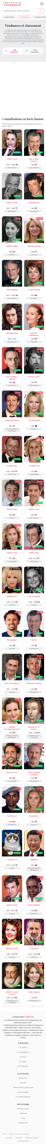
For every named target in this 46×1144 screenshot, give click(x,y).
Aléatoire (23, 1113)
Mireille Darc (12, 596)
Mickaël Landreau (34, 683)
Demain (23, 1083)
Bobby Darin (34, 552)
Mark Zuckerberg (12, 420)
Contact (9, 1138)
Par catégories (23, 1052)
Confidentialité (23, 1141)
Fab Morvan (12, 816)
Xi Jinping (34, 859)
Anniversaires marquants (23, 1087)
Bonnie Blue (34, 816)
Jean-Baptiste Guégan (12, 377)
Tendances (23, 17)
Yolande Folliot (12, 246)
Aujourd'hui (8, 17)
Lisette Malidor (34, 905)
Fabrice (34, 640)
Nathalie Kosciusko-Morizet (12, 728)
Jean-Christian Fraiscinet (34, 773)
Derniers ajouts (23, 1109)
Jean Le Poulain (34, 596)
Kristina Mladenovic (34, 334)
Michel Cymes (34, 509)
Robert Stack (12, 905)
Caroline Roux (34, 465)
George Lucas (34, 376)
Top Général (32, 51)
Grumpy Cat (12, 859)
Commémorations (23, 1097)
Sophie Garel (12, 159)
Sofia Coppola (34, 992)
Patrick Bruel (34, 202)
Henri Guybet (12, 509)
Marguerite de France (34, 728)
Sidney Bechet (12, 202)
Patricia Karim (34, 289)
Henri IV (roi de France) (12, 993)
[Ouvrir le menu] (41, 4)
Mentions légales (32, 1138)
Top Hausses (11, 51)
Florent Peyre (12, 772)
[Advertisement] (23, 90)
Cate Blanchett (34, 420)
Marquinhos (12, 640)
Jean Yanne (34, 948)
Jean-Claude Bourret (34, 160)
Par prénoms (23, 1066)
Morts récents (23, 1092)
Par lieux (23, 1057)
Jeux (23, 1118)
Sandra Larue (12, 552)
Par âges (23, 1062)
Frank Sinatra (12, 465)
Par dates (23, 1047)
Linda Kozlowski (34, 246)
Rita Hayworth (12, 948)
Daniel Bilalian (12, 289)
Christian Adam (12, 333)
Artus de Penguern (12, 683)
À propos (19, 1138)
